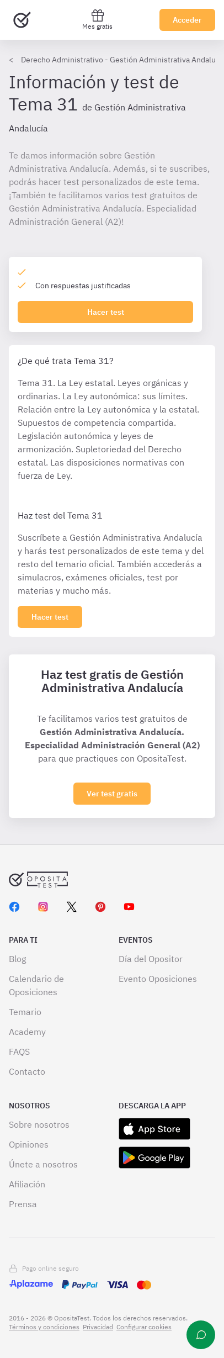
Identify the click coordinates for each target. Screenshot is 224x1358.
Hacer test (105, 312)
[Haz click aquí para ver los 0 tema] (50, 617)
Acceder (187, 20)
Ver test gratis (112, 794)
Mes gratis (97, 19)
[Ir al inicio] (22, 20)
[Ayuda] (200, 1334)
